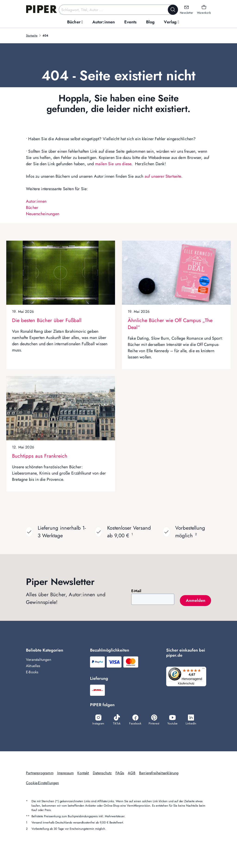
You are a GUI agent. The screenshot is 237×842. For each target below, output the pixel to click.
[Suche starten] (173, 10)
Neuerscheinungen (42, 214)
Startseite (31, 35)
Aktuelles (33, 665)
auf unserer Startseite (163, 176)
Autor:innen (36, 201)
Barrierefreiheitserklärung (159, 773)
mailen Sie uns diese (113, 164)
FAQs (119, 773)
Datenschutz (102, 773)
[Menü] (205, 669)
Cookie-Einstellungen (42, 783)
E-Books (32, 672)
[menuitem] (75, 22)
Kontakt (83, 773)
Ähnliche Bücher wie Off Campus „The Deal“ (170, 324)
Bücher (32, 208)
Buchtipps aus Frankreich (39, 456)
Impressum (65, 773)
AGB (131, 773)
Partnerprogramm (39, 773)
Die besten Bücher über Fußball (46, 320)
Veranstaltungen (38, 659)
